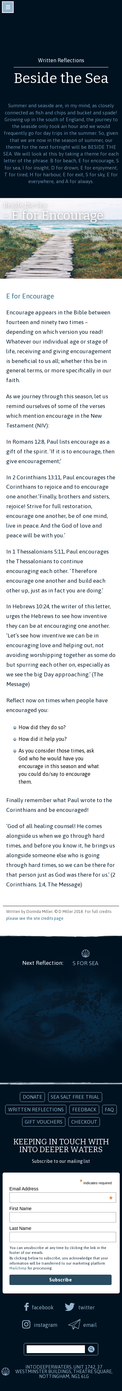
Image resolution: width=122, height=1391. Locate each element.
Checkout (84, 1122)
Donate (32, 1097)
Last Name (20, 1228)
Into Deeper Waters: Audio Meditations (61, 31)
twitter (86, 1307)
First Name (20, 1208)
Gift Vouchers (43, 1122)
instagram (45, 1325)
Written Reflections (36, 1109)
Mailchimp (18, 1268)
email (90, 1325)
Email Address (61, 1188)
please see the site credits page (34, 918)
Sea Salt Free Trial (75, 1097)
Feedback (84, 1109)
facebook (43, 1307)
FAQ (109, 1109)
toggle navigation (8, 7)
